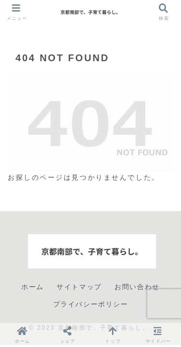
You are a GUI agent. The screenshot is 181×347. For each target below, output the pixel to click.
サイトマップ (79, 286)
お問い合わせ (137, 286)
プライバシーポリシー (90, 304)
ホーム (32, 286)
